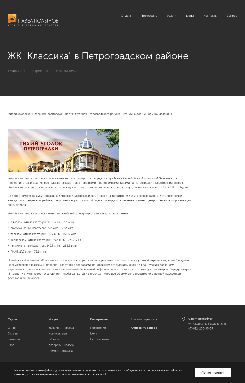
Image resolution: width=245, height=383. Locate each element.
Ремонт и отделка (61, 351)
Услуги (171, 15)
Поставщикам (99, 339)
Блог (11, 345)
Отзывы (13, 333)
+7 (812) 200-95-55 (200, 328)
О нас (12, 327)
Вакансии (14, 339)
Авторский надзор (61, 345)
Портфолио (149, 15)
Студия (126, 15)
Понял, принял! (212, 372)
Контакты (210, 15)
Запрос (232, 15)
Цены (190, 15)
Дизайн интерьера (61, 327)
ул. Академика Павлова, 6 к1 (207, 323)
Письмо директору (144, 319)
